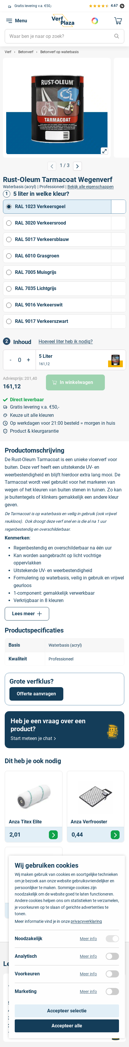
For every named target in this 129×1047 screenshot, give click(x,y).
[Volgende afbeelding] (77, 166)
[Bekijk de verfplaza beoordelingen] (106, 6)
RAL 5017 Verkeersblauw (70, 239)
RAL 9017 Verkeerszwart (70, 321)
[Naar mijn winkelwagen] (118, 21)
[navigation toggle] (9, 21)
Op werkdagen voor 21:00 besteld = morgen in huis (62, 423)
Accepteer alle (67, 1026)
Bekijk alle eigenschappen (90, 186)
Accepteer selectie (67, 1011)
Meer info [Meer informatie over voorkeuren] (88, 974)
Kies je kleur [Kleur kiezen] (95, 21)
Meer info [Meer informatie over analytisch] (88, 956)
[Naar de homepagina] (63, 20)
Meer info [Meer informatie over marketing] (88, 991)
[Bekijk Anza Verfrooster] (95, 806)
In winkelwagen (72, 382)
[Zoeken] (117, 36)
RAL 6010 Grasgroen (70, 256)
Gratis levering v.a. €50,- (34, 407)
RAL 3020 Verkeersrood (70, 223)
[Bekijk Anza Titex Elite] (33, 806)
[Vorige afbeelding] (51, 166)
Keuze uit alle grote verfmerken (35, 6)
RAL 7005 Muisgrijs (70, 272)
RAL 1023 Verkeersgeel (70, 207)
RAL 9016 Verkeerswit (70, 305)
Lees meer (27, 613)
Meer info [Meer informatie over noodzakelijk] (88, 938)
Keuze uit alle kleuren (32, 415)
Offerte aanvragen (36, 694)
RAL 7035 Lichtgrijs (70, 289)
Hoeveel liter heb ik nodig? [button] (65, 341)
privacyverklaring (86, 921)
